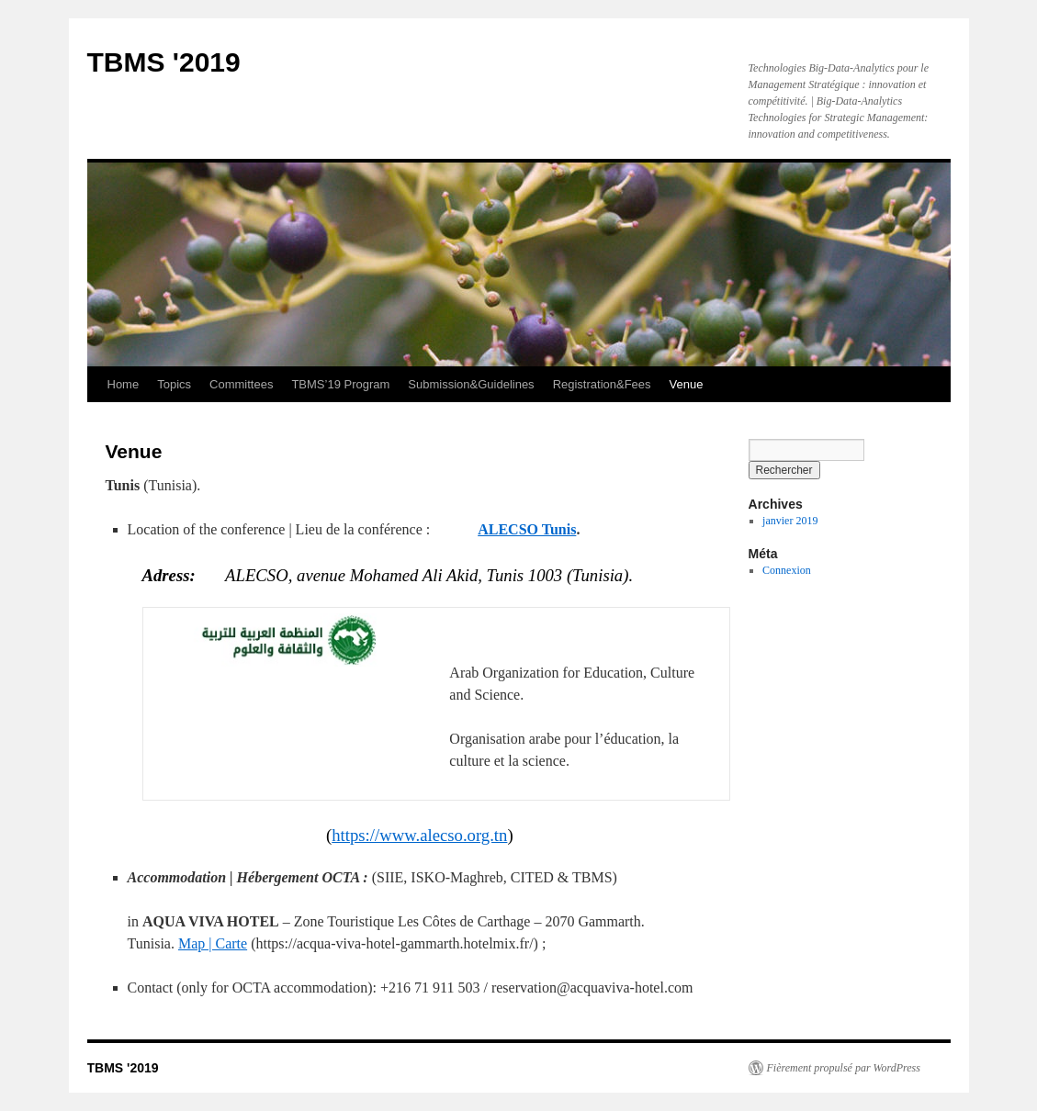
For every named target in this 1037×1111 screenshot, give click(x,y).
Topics (174, 384)
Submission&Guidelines (471, 384)
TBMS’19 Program (340, 384)
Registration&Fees (602, 384)
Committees (241, 384)
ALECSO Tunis (527, 529)
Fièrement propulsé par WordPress (843, 1067)
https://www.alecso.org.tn (419, 835)
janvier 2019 (789, 520)
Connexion (786, 570)
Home (123, 384)
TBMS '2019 (164, 62)
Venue (687, 384)
